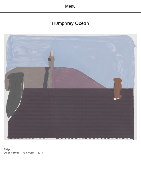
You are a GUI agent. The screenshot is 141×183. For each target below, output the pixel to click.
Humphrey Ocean (70, 23)
